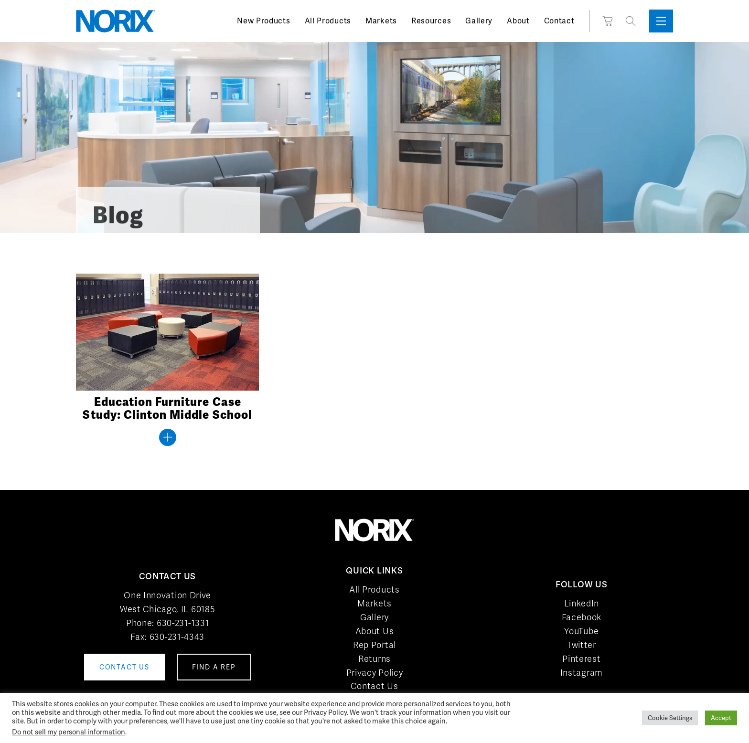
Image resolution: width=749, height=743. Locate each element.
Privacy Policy (374, 672)
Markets (381, 21)
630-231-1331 (183, 622)
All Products (328, 21)
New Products (263, 21)
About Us (374, 631)
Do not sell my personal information (68, 731)
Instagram (581, 672)
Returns (374, 658)
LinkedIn (581, 603)
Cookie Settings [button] (670, 718)
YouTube (581, 631)
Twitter (581, 644)
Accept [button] (721, 718)
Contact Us (374, 685)
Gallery (478, 21)
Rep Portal (374, 644)
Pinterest (581, 658)
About (518, 21)
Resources (431, 21)
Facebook (582, 617)
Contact (559, 21)
